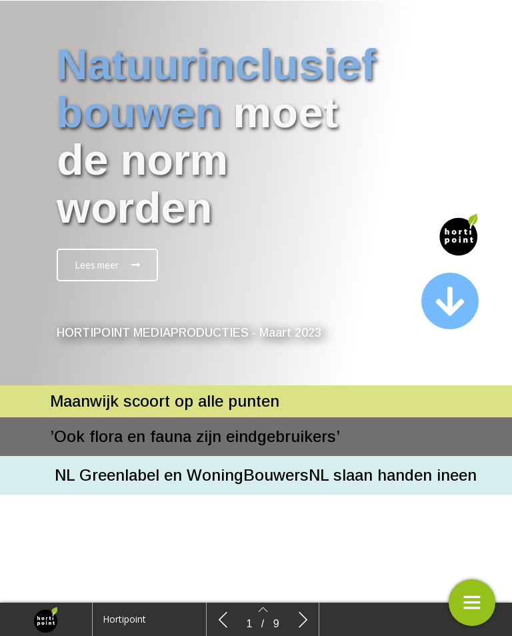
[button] (107, 265)
